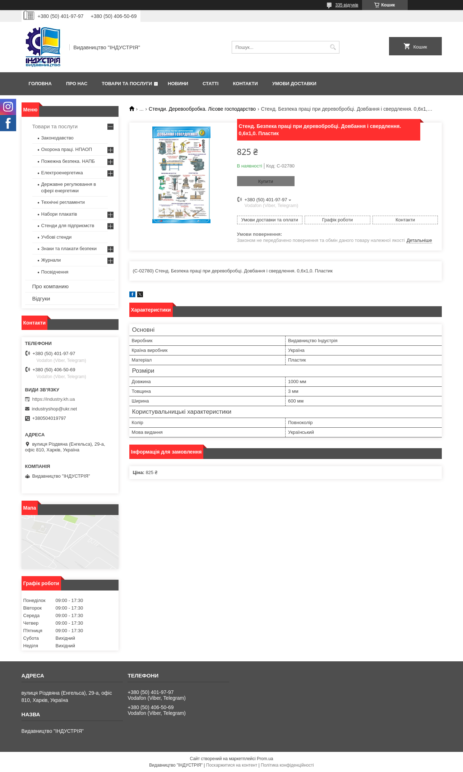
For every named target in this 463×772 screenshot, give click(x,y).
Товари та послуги (127, 83)
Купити (265, 181)
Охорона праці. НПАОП (66, 149)
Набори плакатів (59, 214)
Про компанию (50, 286)
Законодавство (57, 138)
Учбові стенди (56, 237)
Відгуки (41, 298)
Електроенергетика (62, 172)
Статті (210, 83)
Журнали (51, 260)
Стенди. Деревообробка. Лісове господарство (202, 109)
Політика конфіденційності (287, 765)
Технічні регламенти (63, 202)
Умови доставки (294, 83)
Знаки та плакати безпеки (69, 248)
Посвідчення (55, 272)
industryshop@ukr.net (54, 409)
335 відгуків (346, 5)
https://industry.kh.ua (53, 399)
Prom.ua (265, 758)
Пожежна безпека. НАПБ (68, 161)
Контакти (245, 83)
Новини (178, 83)
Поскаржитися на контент (231, 765)
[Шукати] (333, 47)
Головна (40, 83)
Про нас (76, 83)
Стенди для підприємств (67, 225)
